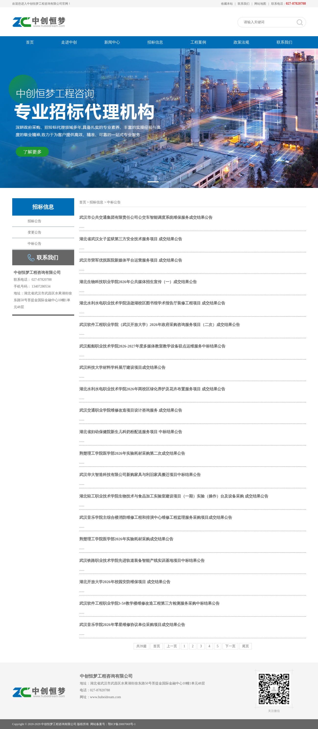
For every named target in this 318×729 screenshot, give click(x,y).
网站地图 (260, 3)
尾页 (245, 646)
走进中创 (69, 42)
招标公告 (34, 221)
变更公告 (34, 232)
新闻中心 (112, 42)
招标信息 (155, 42)
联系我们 (243, 3)
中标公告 (34, 243)
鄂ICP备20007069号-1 (122, 724)
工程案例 (198, 42)
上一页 (172, 646)
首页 (30, 42)
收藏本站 (227, 3)
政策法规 (241, 42)
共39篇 (141, 646)
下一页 (230, 646)
